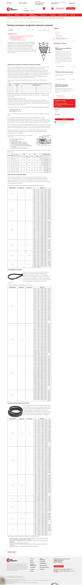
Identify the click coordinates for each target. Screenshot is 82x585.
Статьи (32, 571)
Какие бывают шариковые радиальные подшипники (61, 86)
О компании (43, 15)
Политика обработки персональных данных (15, 576)
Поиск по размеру (42, 559)
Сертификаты (43, 563)
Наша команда (43, 565)
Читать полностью (60, 66)
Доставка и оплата (63, 15)
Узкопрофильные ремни (15, 38)
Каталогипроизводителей (33, 15)
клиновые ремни (17, 67)
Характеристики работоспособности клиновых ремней (21, 36)
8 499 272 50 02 (55, 3)
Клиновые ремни (59, 37)
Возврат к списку (11, 552)
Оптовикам (52, 15)
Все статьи (57, 32)
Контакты (73, 15)
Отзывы (32, 569)
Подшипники (58, 35)
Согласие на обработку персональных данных (15, 577)
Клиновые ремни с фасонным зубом (18, 39)
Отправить (64, 120)
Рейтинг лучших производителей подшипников (63, 49)
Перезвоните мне (70, 8)
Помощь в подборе (60, 8)
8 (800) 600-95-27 (58, 561)
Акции (24, 15)
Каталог (9, 15)
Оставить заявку (60, 18)
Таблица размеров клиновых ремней (64, 72)
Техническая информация (61, 38)
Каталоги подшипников (33, 565)
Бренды (17, 15)
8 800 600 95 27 (72, 3)
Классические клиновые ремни (16, 37)
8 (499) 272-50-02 (58, 559)
